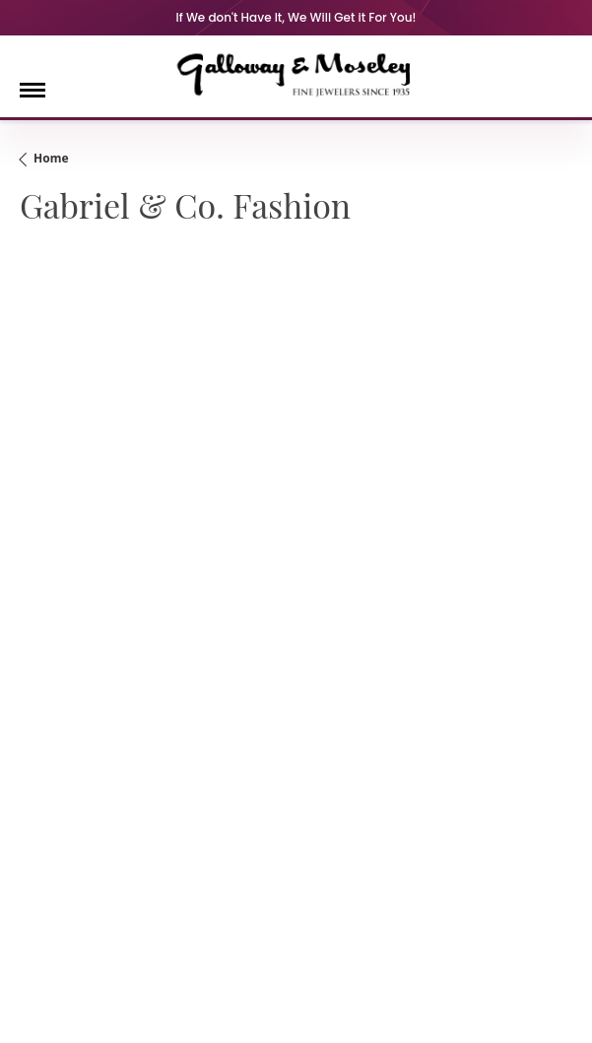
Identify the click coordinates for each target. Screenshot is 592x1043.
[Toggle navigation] (32, 90)
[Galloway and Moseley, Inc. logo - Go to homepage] (296, 73)
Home (51, 158)
